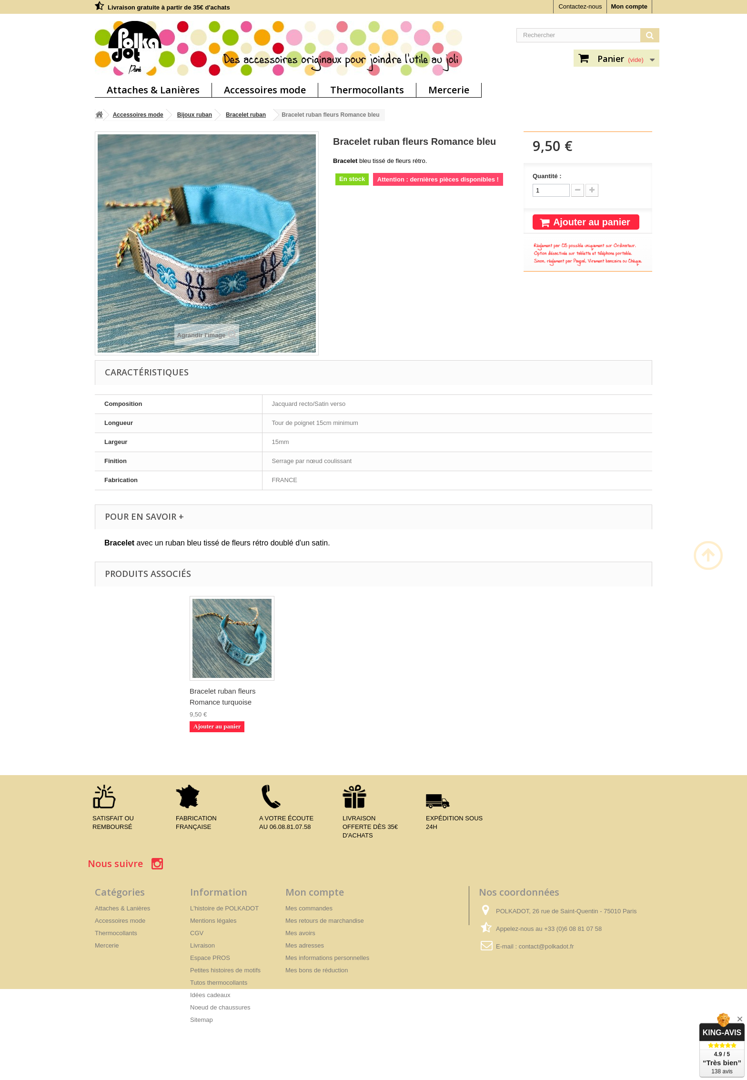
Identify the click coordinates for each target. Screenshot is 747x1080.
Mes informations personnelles (327, 957)
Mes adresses (304, 945)
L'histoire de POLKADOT (224, 908)
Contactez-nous (580, 6)
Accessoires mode (265, 89)
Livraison (202, 945)
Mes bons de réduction (316, 970)
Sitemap (201, 1019)
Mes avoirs (300, 933)
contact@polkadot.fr (546, 946)
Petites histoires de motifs (225, 970)
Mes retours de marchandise (324, 920)
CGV (196, 933)
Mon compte (629, 6)
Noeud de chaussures (220, 1007)
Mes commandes (309, 908)
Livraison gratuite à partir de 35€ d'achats (169, 7)
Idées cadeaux (210, 995)
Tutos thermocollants (218, 982)
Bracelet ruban (246, 114)
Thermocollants (367, 89)
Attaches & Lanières (153, 89)
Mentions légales (213, 920)
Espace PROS (210, 957)
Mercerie (448, 89)
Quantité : (547, 176)
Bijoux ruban (194, 114)
